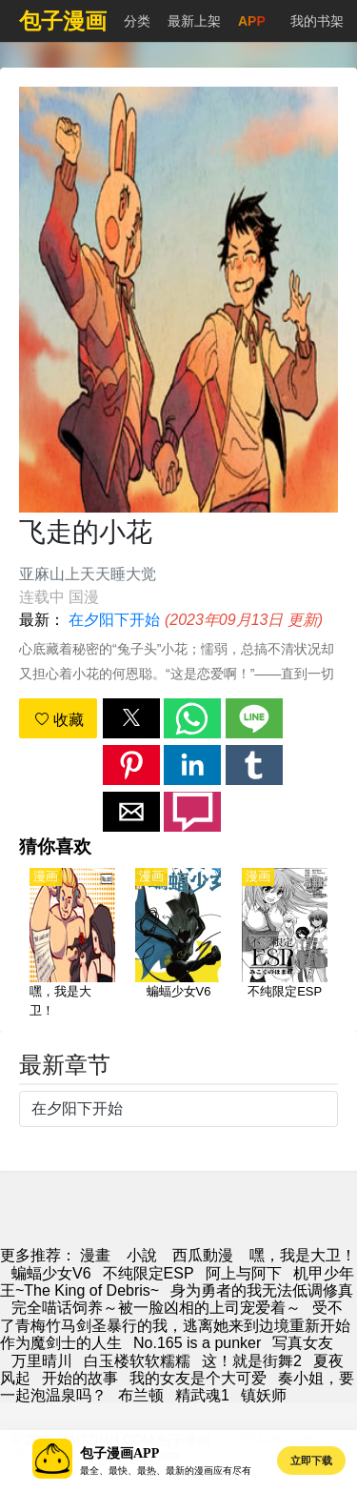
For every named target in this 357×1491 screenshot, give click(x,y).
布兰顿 (141, 1395)
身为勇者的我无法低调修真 (261, 1290)
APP (252, 21)
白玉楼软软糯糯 (137, 1361)
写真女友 (302, 1343)
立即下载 (311, 1460)
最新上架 (194, 21)
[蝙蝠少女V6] (178, 944)
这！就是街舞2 (252, 1361)
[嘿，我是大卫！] (72, 944)
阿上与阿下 (244, 1273)
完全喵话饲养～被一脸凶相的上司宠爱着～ (156, 1308)
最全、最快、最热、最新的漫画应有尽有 (165, 1470)
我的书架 (317, 21)
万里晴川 (41, 1361)
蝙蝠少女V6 (51, 1273)
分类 (137, 21)
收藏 (59, 720)
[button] (131, 718)
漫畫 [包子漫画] (95, 1255)
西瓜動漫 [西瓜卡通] (202, 1255)
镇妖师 (264, 1395)
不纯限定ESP (148, 1273)
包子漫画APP (119, 1453)
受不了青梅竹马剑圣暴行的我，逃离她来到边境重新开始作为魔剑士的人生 (175, 1325)
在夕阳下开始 (114, 620)
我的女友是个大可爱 (198, 1378)
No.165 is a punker (197, 1343)
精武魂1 (202, 1395)
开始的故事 (80, 1378)
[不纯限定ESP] (284, 944)
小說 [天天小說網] (142, 1255)
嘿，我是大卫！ (302, 1255)
